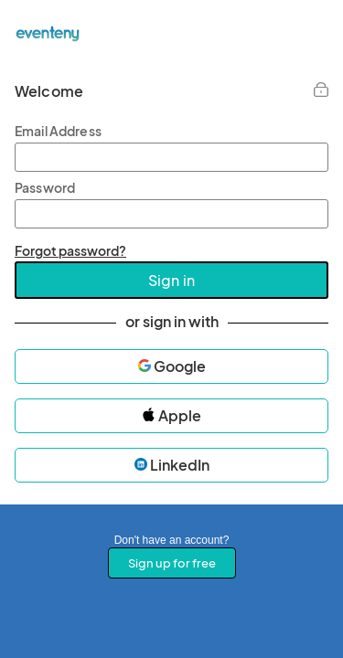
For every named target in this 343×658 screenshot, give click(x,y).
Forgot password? (70, 250)
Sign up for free (172, 563)
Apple (171, 415)
